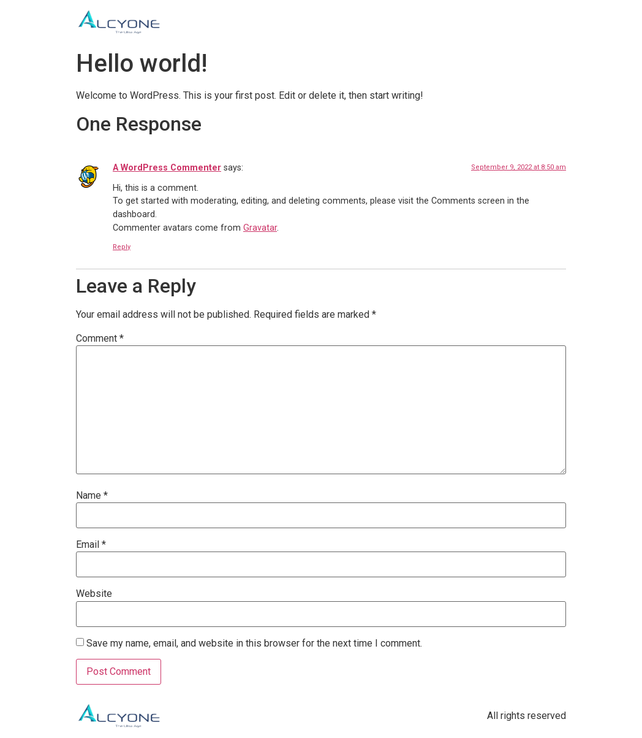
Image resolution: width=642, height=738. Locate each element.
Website (94, 594)
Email (91, 545)
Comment (100, 339)
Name (92, 496)
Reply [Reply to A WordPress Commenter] (121, 247)
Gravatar (260, 228)
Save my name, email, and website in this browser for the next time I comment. (254, 643)
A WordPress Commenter (167, 168)
